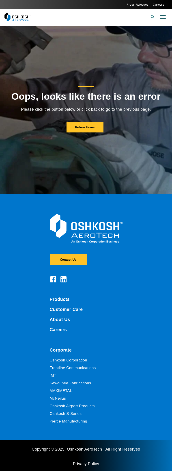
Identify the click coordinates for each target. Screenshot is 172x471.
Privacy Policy (86, 464)
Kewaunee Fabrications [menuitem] (70, 383)
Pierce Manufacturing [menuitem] (68, 421)
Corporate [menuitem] (61, 350)
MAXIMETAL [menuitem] (61, 391)
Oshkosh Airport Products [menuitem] (72, 406)
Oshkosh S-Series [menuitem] (66, 414)
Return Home (85, 127)
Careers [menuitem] (158, 5)
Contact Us (68, 259)
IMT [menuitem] (53, 375)
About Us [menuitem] (60, 319)
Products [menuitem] (60, 299)
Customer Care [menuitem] (66, 309)
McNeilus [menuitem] (58, 398)
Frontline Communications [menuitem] (73, 368)
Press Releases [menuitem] (137, 5)
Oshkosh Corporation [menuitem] (68, 360)
